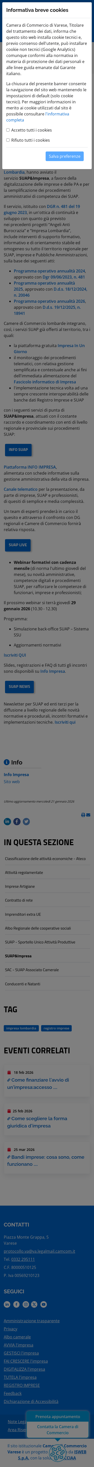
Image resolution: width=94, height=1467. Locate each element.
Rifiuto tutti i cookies (30, 140)
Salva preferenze (64, 156)
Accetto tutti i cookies (31, 130)
